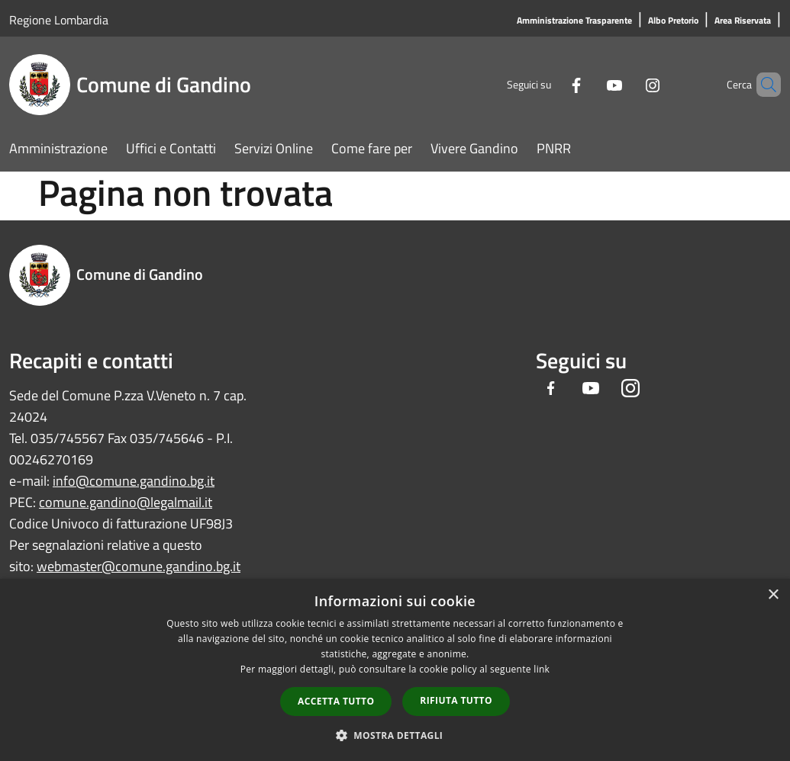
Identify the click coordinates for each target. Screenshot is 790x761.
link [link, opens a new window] (542, 669)
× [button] (773, 595)
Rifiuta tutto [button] (456, 700)
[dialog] (395, 670)
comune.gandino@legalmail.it (125, 502)
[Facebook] (550, 84)
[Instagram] (626, 84)
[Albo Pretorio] (673, 21)
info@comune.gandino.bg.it (133, 480)
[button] (395, 735)
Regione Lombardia (58, 20)
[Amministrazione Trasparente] (574, 21)
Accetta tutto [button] (336, 701)
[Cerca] (762, 84)
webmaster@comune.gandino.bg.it (138, 566)
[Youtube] (588, 84)
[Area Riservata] (742, 21)
